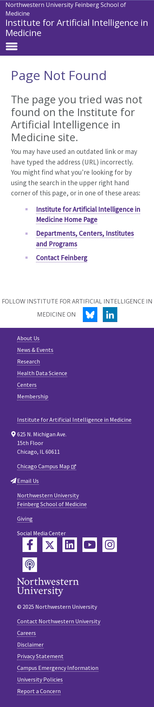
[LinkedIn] (110, 314)
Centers (27, 384)
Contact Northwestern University (58, 621)
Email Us (28, 480)
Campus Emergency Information (57, 667)
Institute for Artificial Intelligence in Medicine (76, 27)
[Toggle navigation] (11, 47)
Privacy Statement (40, 656)
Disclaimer (30, 644)
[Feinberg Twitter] (49, 544)
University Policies (40, 679)
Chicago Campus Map (43, 466)
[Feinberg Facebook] (30, 544)
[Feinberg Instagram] (109, 544)
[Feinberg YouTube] (89, 544)
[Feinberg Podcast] (30, 564)
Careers (26, 632)
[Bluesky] (90, 314)
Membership (32, 396)
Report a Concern (39, 691)
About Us (28, 338)
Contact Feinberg (61, 257)
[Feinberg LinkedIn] (69, 544)
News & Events (35, 349)
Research (28, 361)
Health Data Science (42, 373)
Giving (25, 518)
